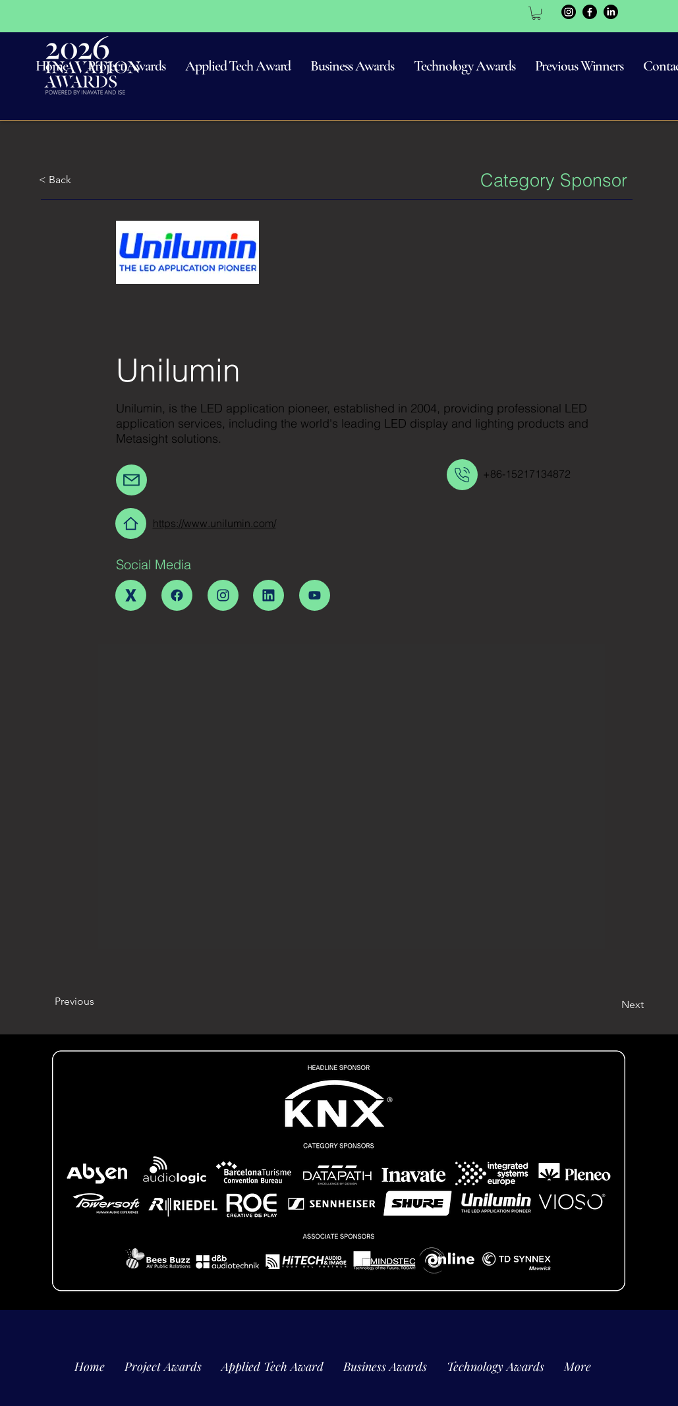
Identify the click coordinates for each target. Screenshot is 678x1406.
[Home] (130, 523)
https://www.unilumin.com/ (214, 523)
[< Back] (82, 180)
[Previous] (98, 1001)
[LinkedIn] (611, 12)
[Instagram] (568, 12)
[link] (536, 13)
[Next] (611, 1005)
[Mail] (131, 479)
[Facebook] (589, 12)
